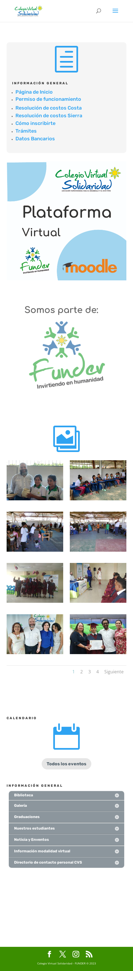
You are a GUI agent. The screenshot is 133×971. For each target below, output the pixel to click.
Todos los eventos (66, 763)
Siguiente (114, 672)
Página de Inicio (34, 92)
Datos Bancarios (35, 139)
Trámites (26, 131)
